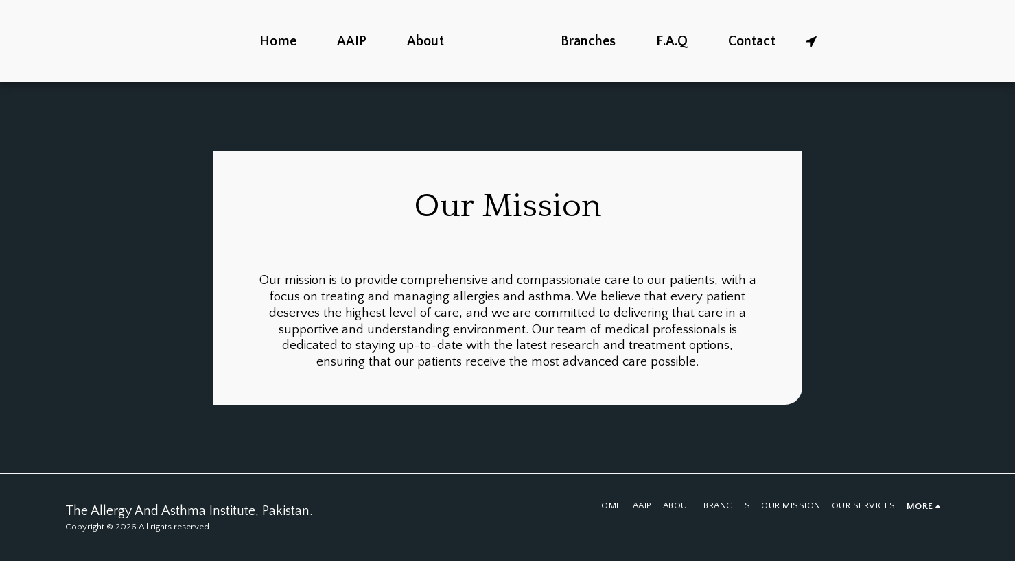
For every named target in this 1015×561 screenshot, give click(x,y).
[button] (847, 41)
